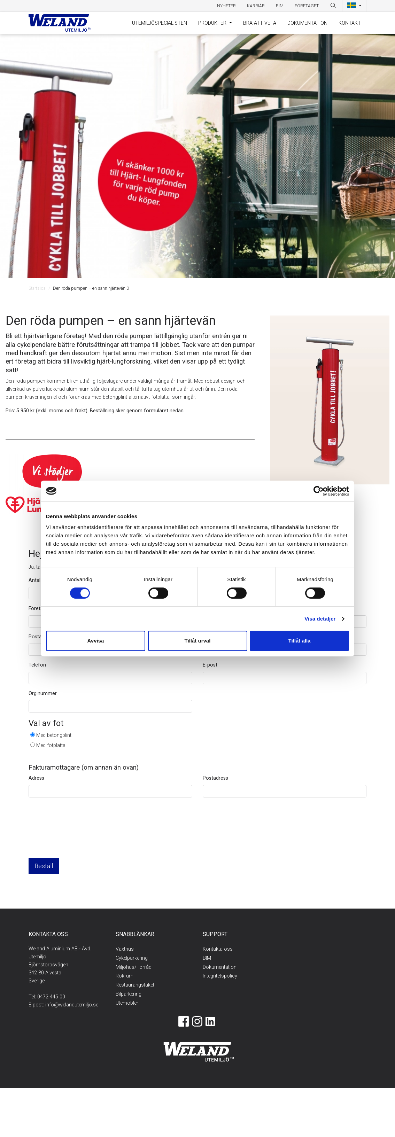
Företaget (307, 5)
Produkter (213, 23)
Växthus (125, 949)
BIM (280, 5)
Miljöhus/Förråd (134, 967)
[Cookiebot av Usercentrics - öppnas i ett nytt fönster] (318, 491)
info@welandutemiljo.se (71, 1005)
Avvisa (95, 641)
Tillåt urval (198, 641)
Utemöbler (127, 1003)
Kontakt (350, 23)
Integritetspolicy (220, 976)
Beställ (43, 866)
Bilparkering (128, 994)
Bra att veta (259, 23)
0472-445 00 (51, 997)
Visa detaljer (319, 619)
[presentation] (81, 833)
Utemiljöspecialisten (159, 23)
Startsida (37, 288)
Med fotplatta (50, 745)
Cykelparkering (132, 958)
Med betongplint (53, 735)
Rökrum (124, 976)
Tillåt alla (299, 641)
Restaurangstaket (135, 985)
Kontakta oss (218, 949)
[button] (354, 6)
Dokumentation (307, 23)
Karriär (256, 5)
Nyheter (226, 5)
